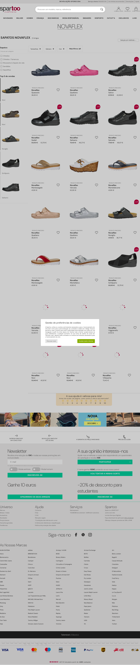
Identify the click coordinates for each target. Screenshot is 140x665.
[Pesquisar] (101, 9)
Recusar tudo (51, 341)
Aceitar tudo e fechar (86, 341)
